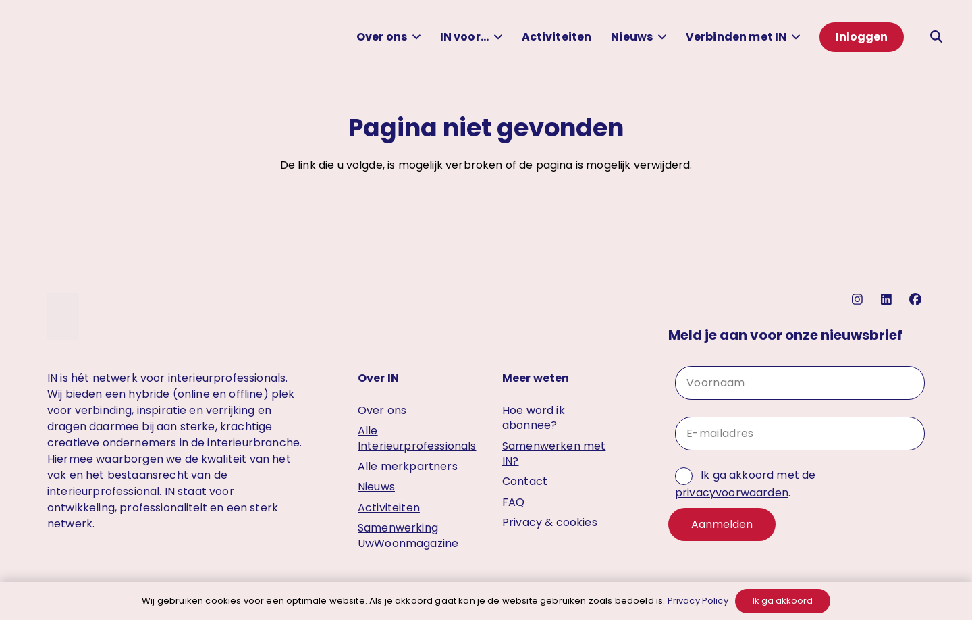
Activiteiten (389, 507)
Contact (524, 481)
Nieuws (376, 486)
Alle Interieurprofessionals (417, 438)
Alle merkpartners (408, 466)
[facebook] (917, 299)
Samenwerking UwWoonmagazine (408, 535)
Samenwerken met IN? (553, 453)
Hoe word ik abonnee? (533, 418)
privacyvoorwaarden (731, 492)
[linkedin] (888, 299)
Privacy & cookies (549, 522)
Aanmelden (722, 524)
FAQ (513, 502)
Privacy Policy (698, 600)
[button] (414, 37)
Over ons (382, 410)
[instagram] (859, 299)
